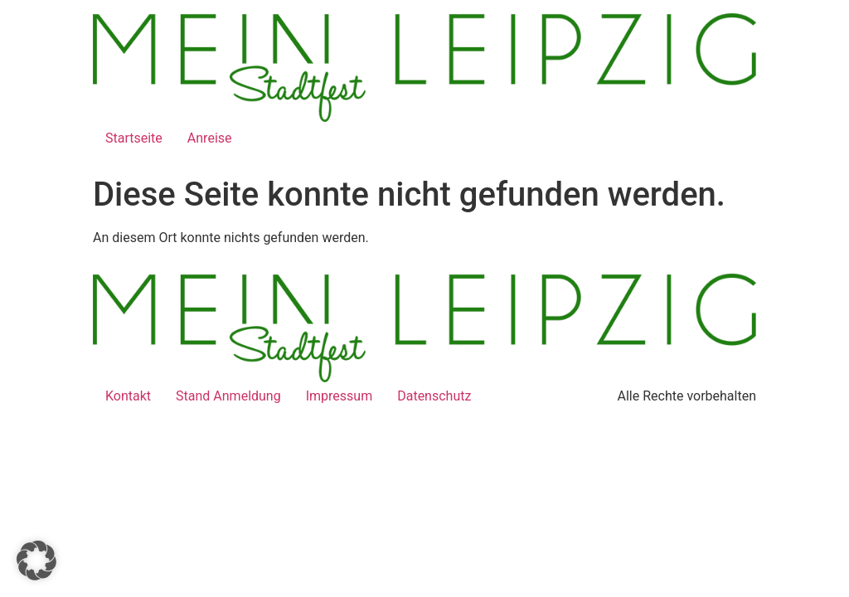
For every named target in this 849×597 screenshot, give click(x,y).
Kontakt (128, 396)
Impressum (339, 396)
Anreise (209, 138)
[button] (36, 560)
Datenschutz (434, 396)
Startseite (134, 138)
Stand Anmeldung (228, 396)
